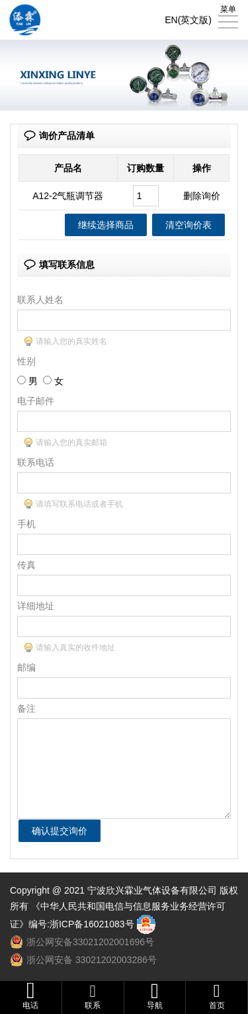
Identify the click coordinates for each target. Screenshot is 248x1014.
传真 (26, 565)
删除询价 (201, 195)
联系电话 (35, 462)
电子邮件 (35, 401)
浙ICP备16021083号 (92, 924)
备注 (26, 708)
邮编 (26, 667)
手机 (26, 524)
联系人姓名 (40, 299)
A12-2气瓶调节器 (67, 195)
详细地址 (35, 606)
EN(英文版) (188, 20)
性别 (26, 361)
